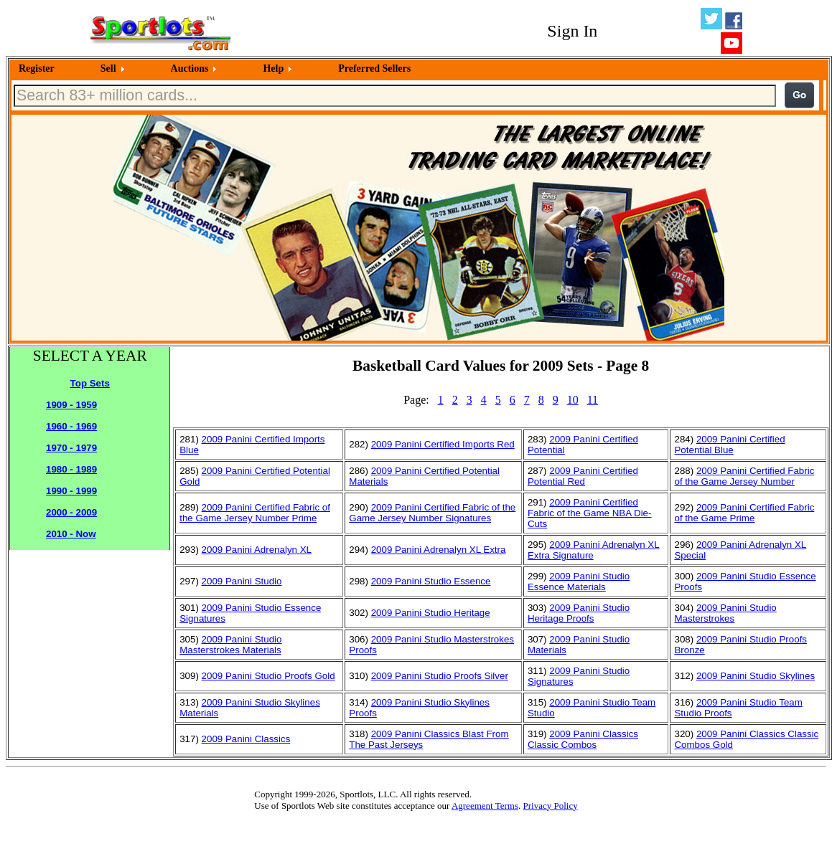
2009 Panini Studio (242, 581)
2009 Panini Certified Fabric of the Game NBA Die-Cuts (590, 513)
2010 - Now (71, 533)
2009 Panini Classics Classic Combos (583, 739)
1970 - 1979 (71, 447)
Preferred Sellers (374, 68)
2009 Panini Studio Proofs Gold (268, 675)
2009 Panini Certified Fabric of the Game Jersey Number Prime (254, 512)
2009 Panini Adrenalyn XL (257, 549)
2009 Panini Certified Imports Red (443, 444)
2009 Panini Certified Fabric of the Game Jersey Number (744, 476)
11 (592, 400)
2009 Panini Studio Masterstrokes (725, 613)
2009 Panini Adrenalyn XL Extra (438, 549)
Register (37, 68)
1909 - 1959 (71, 404)
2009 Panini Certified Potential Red (583, 476)
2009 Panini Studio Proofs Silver (439, 675)
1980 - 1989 (71, 469)
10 (573, 400)
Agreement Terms (485, 805)
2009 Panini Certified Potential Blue (729, 444)
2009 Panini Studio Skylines (755, 675)
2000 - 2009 (71, 512)
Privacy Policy (550, 805)
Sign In (572, 31)
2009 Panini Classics (246, 739)
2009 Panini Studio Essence (431, 581)
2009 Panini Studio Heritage (430, 612)
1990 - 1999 (71, 490)
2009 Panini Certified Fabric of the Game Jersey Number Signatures (432, 512)
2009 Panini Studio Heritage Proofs (579, 613)
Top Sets (90, 383)
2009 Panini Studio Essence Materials (579, 581)
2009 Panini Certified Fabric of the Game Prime (744, 512)
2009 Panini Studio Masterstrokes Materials (230, 644)
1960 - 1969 (71, 426)
